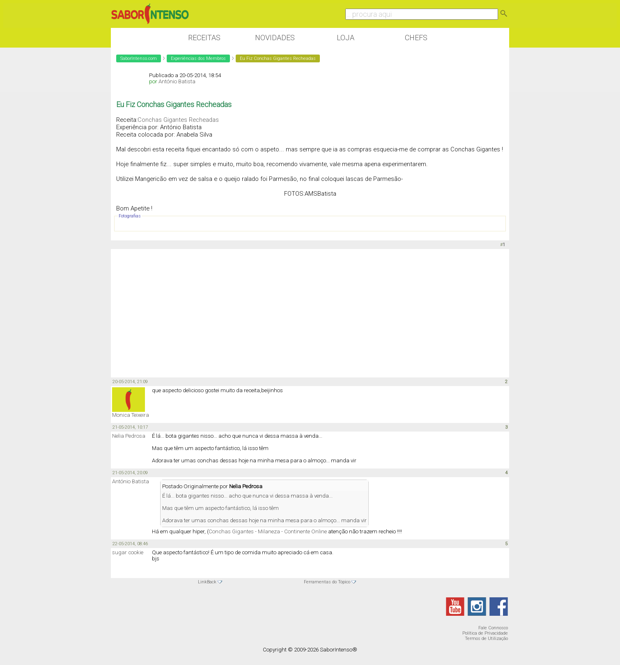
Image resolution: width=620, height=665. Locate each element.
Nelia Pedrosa (128, 436)
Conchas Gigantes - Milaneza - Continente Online (268, 531)
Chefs (416, 37)
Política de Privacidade (485, 633)
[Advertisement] (310, 312)
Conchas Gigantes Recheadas (178, 119)
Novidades (275, 37)
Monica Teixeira (130, 415)
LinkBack (207, 582)
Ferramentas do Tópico (327, 582)
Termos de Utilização (486, 638)
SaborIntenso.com (138, 58)
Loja (345, 37)
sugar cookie (127, 552)
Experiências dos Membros (198, 58)
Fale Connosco (493, 628)
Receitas (204, 37)
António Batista (176, 81)
